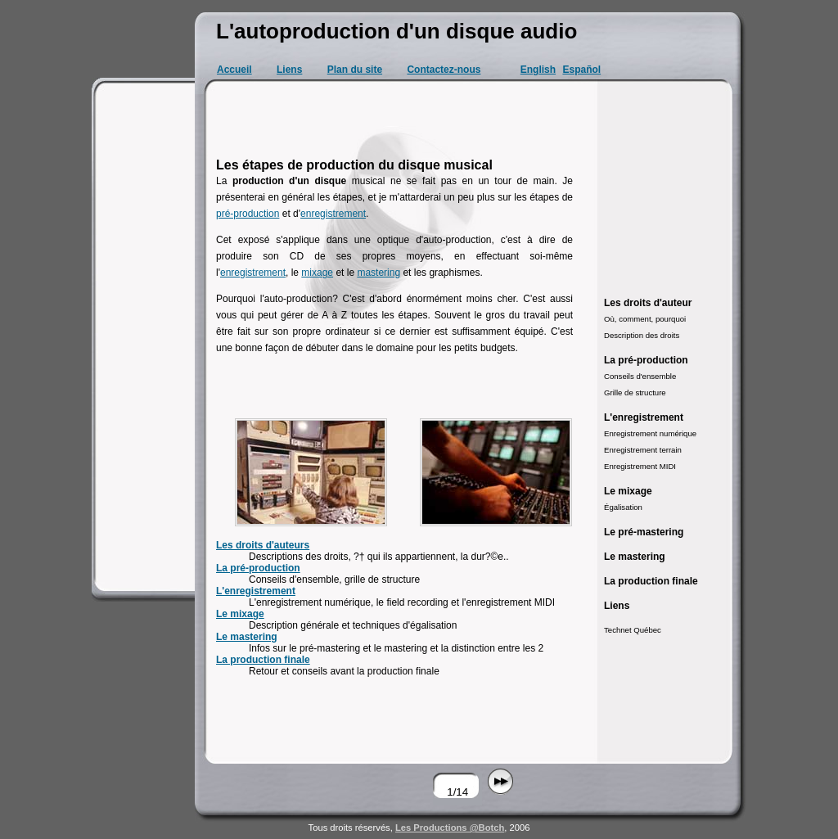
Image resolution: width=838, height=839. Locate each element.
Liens (289, 69)
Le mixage (240, 614)
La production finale (263, 659)
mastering (378, 272)
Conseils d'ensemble (640, 376)
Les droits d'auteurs (262, 545)
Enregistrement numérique (650, 433)
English (538, 69)
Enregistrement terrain (643, 449)
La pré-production (258, 568)
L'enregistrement (255, 591)
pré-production (247, 213)
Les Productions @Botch (449, 827)
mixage (317, 272)
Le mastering (246, 637)
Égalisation (623, 507)
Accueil (234, 69)
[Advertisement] (146, 335)
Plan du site (354, 69)
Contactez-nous (443, 69)
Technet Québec (632, 629)
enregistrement (333, 213)
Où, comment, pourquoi (645, 318)
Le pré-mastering (643, 532)
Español (581, 69)
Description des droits (641, 335)
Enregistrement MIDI (640, 466)
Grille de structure (635, 392)
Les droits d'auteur (648, 303)
